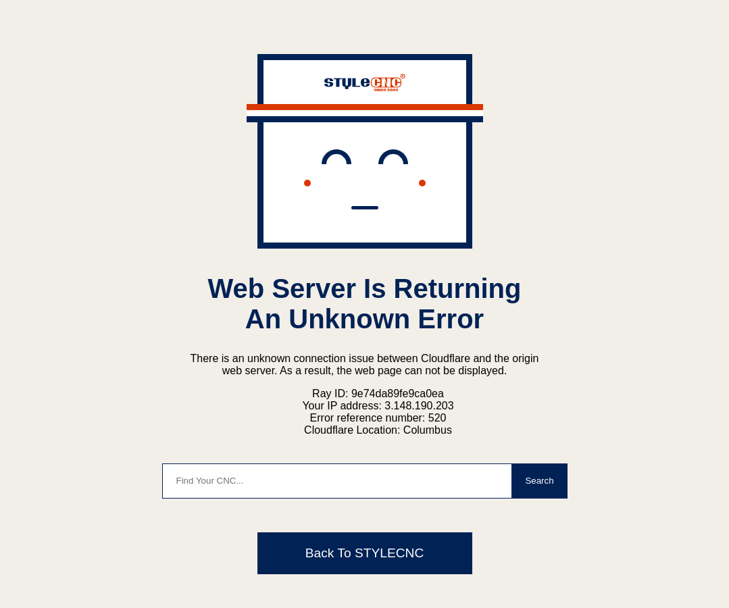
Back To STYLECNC (364, 553)
